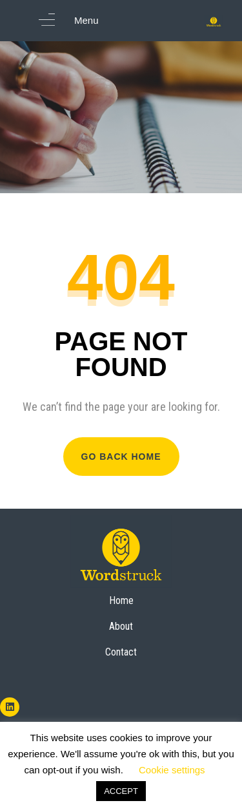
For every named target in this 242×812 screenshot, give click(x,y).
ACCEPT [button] (121, 791)
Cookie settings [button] (172, 769)
